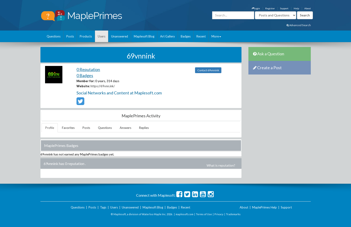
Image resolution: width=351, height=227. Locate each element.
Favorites (68, 128)
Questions (54, 36)
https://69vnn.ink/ (103, 86)
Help (296, 8)
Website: (83, 86)
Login (256, 8)
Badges (186, 36)
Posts (70, 36)
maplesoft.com (184, 214)
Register (270, 8)
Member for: (85, 81)
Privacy (218, 214)
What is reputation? (221, 165)
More (216, 36)
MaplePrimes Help (264, 207)
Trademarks (233, 214)
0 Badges (84, 75)
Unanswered (119, 36)
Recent (201, 36)
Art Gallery (167, 36)
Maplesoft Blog (144, 36)
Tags (103, 207)
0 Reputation (88, 69)
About (307, 8)
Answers (125, 128)
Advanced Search (299, 25)
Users (101, 36)
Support (284, 8)
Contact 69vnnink (208, 70)
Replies (144, 128)
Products (86, 36)
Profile (49, 128)
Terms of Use (204, 214)
